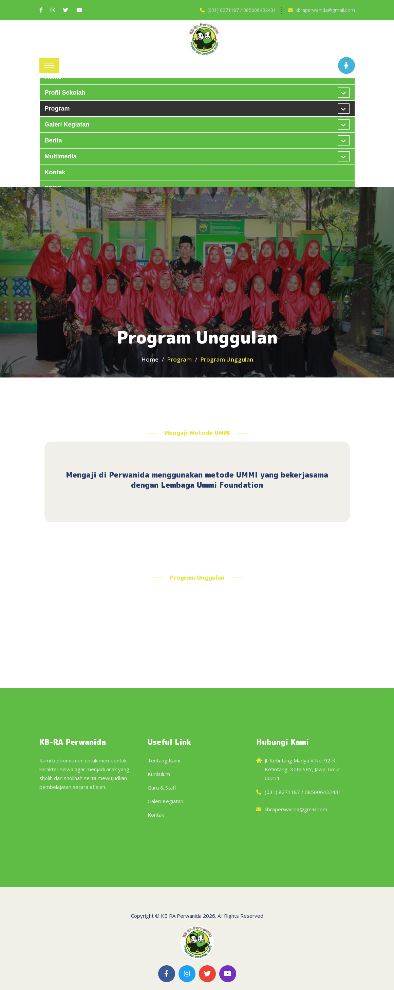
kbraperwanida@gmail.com (325, 10)
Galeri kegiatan (67, 124)
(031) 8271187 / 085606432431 (241, 10)
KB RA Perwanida (181, 915)
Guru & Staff (162, 787)
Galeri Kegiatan (165, 801)
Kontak (55, 172)
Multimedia (61, 156)
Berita (53, 140)
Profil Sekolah (65, 92)
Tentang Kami (164, 760)
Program (57, 108)
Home (149, 359)
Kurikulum (159, 774)
